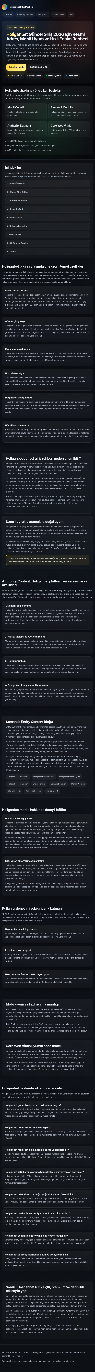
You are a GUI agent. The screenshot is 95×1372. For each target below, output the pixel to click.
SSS (71, 14)
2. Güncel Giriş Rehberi (18, 192)
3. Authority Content (17, 200)
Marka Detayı (58, 14)
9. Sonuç (11, 251)
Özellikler (8, 14)
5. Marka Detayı (14, 217)
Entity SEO (42, 14)
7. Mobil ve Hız (14, 234)
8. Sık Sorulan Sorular (17, 243)
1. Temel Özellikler (15, 183)
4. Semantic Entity (16, 209)
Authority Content (25, 14)
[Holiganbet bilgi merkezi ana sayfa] (17, 7)
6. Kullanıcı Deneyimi (17, 226)
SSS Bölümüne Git (39, 67)
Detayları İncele (16, 67)
